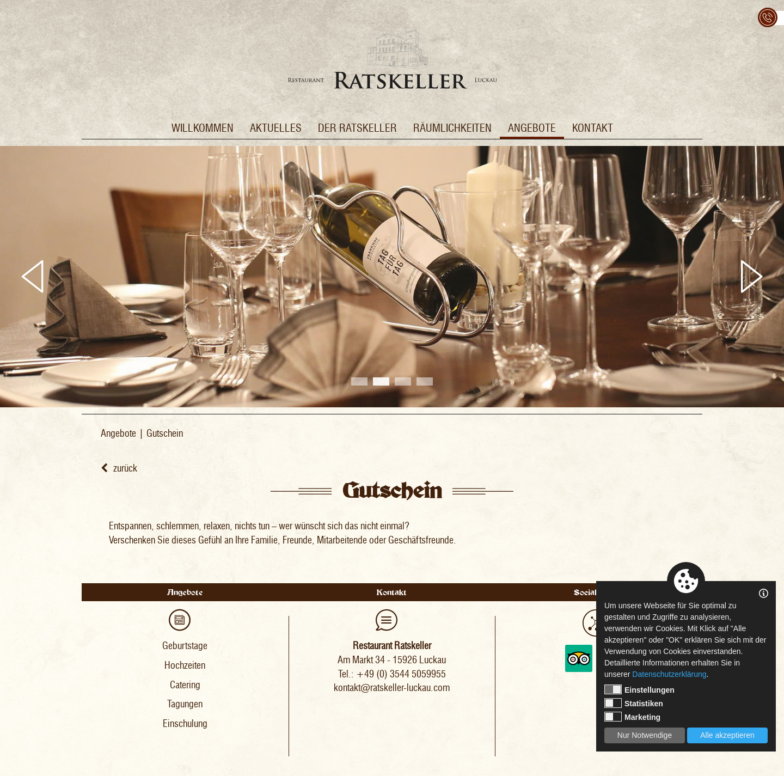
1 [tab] (359, 381)
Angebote (532, 128)
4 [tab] (424, 381)
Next (751, 276)
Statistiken (633, 703)
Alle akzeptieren (727, 735)
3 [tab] (403, 381)
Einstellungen (639, 689)
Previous (32, 276)
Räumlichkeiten (452, 128)
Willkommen (202, 128)
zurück (119, 468)
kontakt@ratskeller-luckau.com (392, 688)
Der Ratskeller (357, 128)
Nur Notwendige (644, 735)
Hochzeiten (184, 665)
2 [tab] (381, 381)
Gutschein (164, 433)
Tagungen (185, 704)
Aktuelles (276, 128)
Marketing (632, 717)
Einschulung (185, 724)
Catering (185, 685)
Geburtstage (184, 646)
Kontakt (592, 128)
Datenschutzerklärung (669, 674)
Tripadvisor (578, 658)
